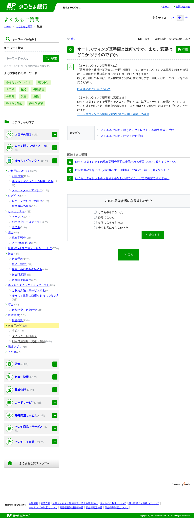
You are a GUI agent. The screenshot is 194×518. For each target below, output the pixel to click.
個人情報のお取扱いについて (143, 503)
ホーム (165, 6)
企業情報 (33, 503)
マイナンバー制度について (43, 507)
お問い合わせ (183, 6)
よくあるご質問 (24, 26)
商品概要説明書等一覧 (71, 507)
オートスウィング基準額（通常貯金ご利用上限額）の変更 (113, 114)
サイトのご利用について (113, 503)
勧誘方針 (45, 503)
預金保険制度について (116, 507)
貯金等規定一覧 (94, 507)
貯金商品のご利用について (93, 89)
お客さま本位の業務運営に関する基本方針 (75, 503)
